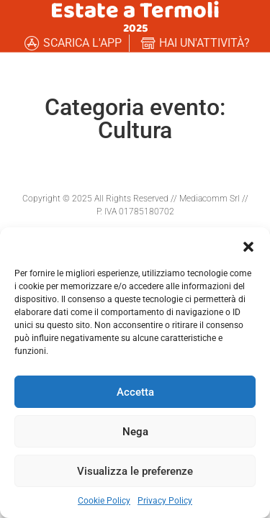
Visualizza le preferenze (135, 471)
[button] (248, 245)
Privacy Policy (165, 501)
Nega (135, 431)
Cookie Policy (104, 501)
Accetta (135, 392)
